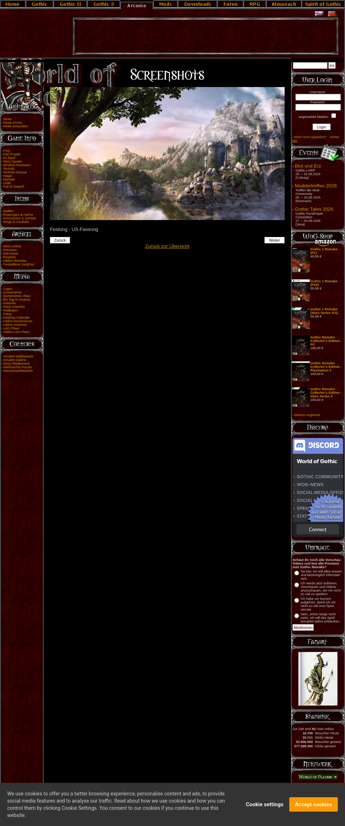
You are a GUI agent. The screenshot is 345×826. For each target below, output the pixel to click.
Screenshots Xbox (17, 296)
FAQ (6, 150)
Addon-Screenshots (17, 321)
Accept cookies (313, 806)
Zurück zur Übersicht (167, 246)
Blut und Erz (308, 166)
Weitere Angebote (307, 415)
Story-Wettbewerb (16, 363)
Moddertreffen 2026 (316, 185)
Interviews (10, 253)
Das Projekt (11, 154)
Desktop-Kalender (16, 317)
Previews (10, 250)
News (7, 119)
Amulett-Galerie (14, 360)
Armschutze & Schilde (19, 218)
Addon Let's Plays (16, 332)
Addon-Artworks (15, 325)
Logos (7, 289)
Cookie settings (265, 806)
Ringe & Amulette (16, 222)
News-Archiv (12, 122)
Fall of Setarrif (13, 186)
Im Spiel (9, 158)
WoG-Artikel (12, 246)
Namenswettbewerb (18, 371)
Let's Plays (11, 328)
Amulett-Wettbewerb (18, 356)
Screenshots (12, 292)
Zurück (60, 240)
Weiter (274, 240)
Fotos (7, 314)
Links (7, 183)
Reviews (9, 257)
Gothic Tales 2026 (314, 209)
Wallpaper (10, 310)
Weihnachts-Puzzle (17, 367)
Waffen (8, 211)
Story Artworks (14, 307)
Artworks (9, 303)
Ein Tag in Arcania (16, 299)
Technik (9, 168)
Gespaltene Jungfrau (18, 264)
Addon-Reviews (14, 261)
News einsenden (15, 126)
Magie (7, 176)
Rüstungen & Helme (18, 214)
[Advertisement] (205, 36)
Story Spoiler (12, 161)
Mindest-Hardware (17, 165)
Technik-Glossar (15, 172)
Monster (9, 179)
